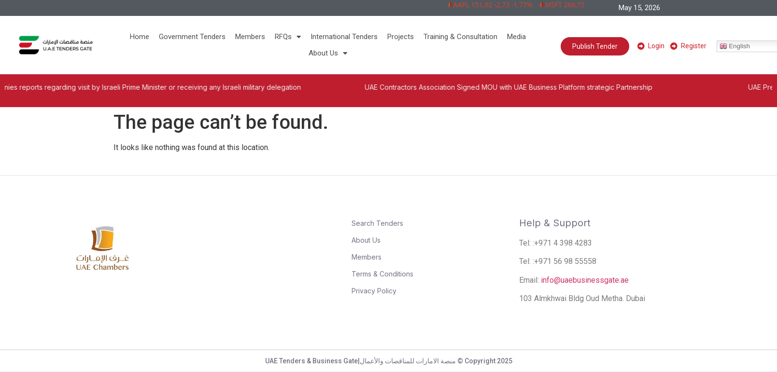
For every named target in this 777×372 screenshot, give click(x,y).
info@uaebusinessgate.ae (585, 280)
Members (250, 36)
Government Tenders (192, 36)
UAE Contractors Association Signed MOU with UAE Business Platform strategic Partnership (524, 87)
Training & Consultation (460, 36)
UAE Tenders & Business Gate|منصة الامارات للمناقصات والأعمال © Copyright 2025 (388, 361)
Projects (400, 36)
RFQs (288, 36)
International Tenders (344, 36)
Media (516, 36)
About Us (328, 53)
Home (139, 36)
